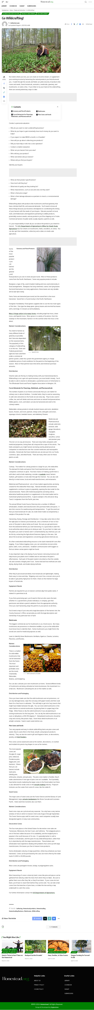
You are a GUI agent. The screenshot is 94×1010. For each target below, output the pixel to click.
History (5, 952)
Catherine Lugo (15, 23)
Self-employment (43, 13)
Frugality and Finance (28, 13)
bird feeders (21, 737)
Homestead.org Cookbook (57, 952)
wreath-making (39, 785)
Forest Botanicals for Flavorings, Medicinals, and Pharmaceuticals (22, 115)
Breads (51, 949)
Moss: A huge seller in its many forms (22, 314)
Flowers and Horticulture (11, 13)
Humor (74, 952)
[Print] (80, 24)
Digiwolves (55, 1007)
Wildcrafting (36, 911)
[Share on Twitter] (74, 24)
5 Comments (53, 927)
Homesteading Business (16, 911)
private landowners (30, 799)
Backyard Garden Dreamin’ (33, 955)
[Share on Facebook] (71, 24)
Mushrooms (41, 111)
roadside (42, 474)
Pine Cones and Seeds (44, 114)
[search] (85, 2)
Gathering (19, 908)
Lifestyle (13, 952)
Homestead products (29, 908)
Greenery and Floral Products (22, 111)
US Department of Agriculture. (44, 893)
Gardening (29, 952)
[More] (83, 24)
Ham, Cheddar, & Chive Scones (58, 955)
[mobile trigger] (3, 2)
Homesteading (41, 908)
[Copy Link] (77, 24)
